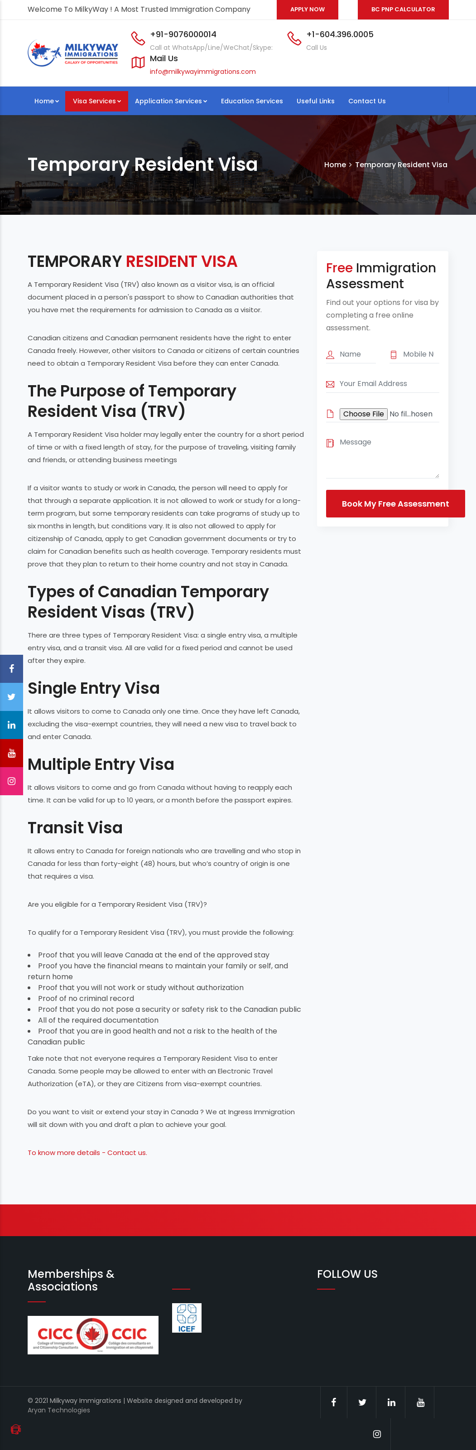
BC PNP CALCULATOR (403, 9)
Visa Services (97, 101)
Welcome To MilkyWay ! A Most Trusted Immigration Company (139, 9)
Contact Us (367, 101)
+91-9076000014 (183, 34)
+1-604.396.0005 (340, 34)
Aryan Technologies (59, 1410)
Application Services (171, 101)
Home (46, 101)
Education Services (252, 101)
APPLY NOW (307, 9)
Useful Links (316, 101)
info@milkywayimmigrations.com (203, 71)
